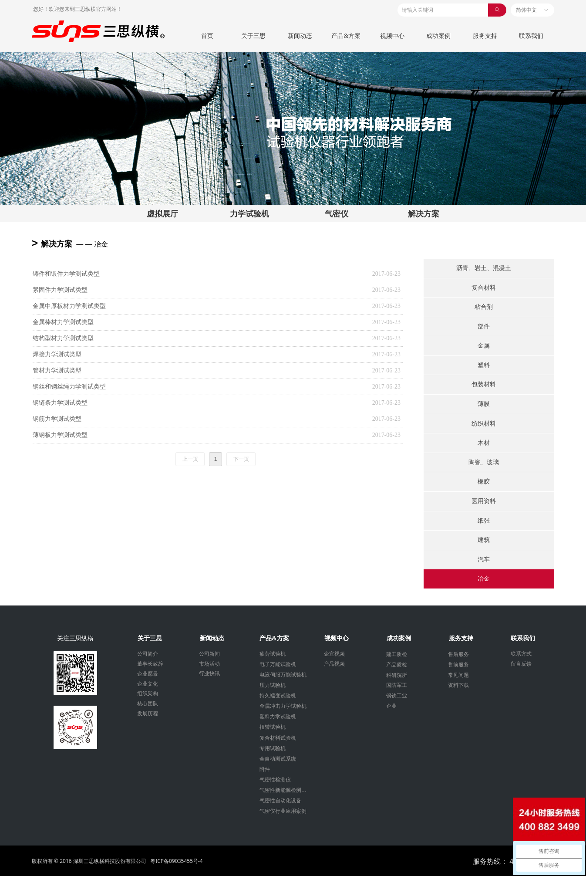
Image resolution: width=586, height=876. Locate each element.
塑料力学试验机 (277, 717)
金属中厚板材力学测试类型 (69, 306)
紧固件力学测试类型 (60, 290)
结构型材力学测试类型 (63, 338)
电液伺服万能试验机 (282, 675)
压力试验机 (272, 685)
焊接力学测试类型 (57, 354)
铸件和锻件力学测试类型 (66, 274)
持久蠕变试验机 (277, 696)
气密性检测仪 (275, 780)
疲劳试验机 (272, 654)
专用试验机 (272, 748)
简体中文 (526, 10)
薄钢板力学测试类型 (60, 435)
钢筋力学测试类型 (57, 419)
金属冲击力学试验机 (282, 706)
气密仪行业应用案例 (282, 811)
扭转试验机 (272, 727)
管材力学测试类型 (57, 370)
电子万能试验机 (277, 664)
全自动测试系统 (277, 759)
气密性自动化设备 (280, 801)
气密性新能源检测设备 (285, 790)
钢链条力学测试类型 (60, 402)
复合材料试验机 (277, 738)
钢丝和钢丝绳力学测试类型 (69, 386)
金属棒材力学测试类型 (63, 322)
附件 (264, 769)
